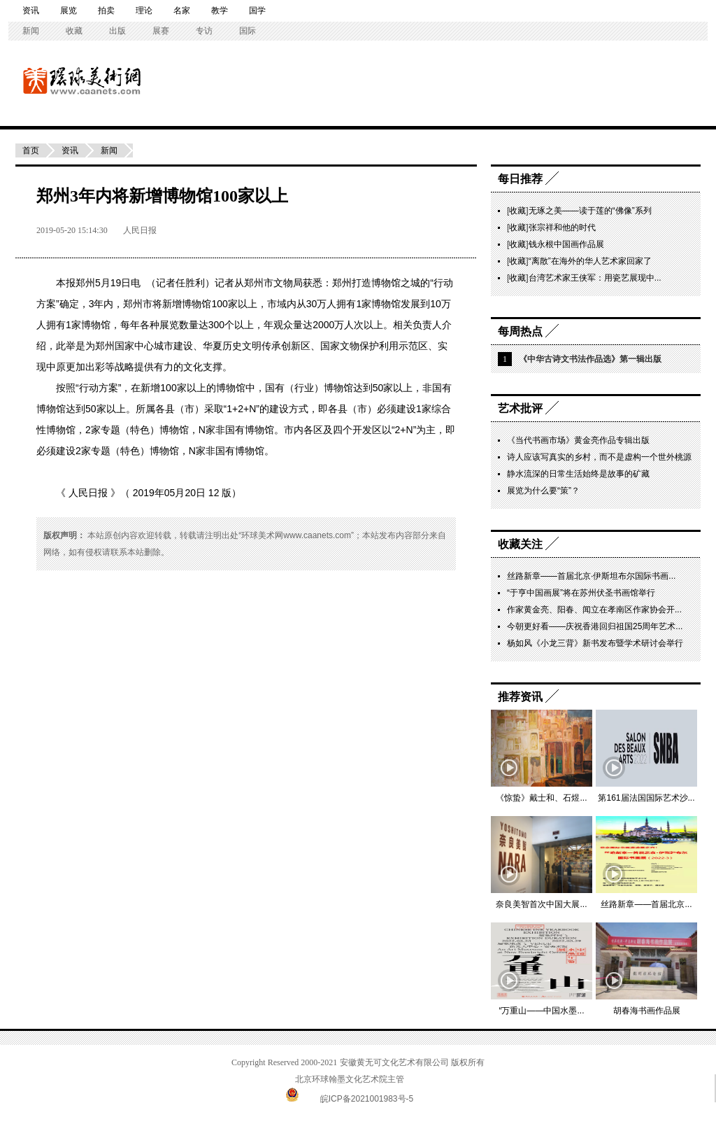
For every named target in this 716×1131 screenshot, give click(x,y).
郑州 (85, 282)
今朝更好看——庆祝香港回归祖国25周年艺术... (594, 626)
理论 (144, 10)
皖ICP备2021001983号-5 (366, 1099)
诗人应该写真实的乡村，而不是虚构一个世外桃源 (599, 457)
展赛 (160, 31)
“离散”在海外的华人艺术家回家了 (590, 261)
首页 (30, 150)
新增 (172, 303)
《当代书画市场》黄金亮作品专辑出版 (578, 440)
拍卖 (106, 10)
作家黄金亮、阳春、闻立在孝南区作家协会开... (594, 609)
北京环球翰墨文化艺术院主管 (349, 1079)
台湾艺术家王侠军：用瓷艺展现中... (595, 278)
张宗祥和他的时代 (562, 227)
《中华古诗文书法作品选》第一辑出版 (590, 359)
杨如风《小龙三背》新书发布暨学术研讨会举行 (595, 643)
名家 (181, 10)
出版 (117, 31)
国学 (257, 10)
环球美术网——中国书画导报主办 (38, 80)
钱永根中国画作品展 (566, 244)
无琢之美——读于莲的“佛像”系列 (590, 211)
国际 (247, 31)
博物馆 (386, 282)
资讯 (30, 10)
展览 (68, 10)
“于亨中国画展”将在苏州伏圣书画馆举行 (581, 593)
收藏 (74, 31)
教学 (219, 10)
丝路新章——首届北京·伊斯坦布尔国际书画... (591, 576)
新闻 (30, 31)
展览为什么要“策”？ (543, 491)
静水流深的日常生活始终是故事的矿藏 (578, 474)
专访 (204, 31)
